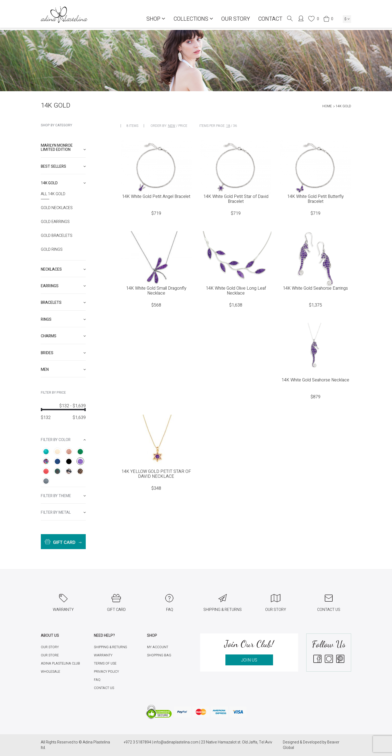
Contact (270, 19)
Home (327, 106)
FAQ (97, 679)
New (171, 125)
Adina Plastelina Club (60, 663)
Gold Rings (52, 249)
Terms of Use (105, 663)
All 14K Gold (53, 194)
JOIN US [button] (249, 660)
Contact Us (104, 687)
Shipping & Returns (110, 647)
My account (157, 647)
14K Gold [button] (63, 183)
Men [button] (63, 369)
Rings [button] (63, 319)
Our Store (50, 655)
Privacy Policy (106, 671)
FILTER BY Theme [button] (63, 496)
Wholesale (50, 671)
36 (235, 125)
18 (228, 125)
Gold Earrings (55, 222)
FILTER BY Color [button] (63, 440)
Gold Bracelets (56, 235)
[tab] (63, 147)
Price (182, 125)
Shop (155, 19)
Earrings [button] (63, 286)
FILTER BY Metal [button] (63, 512)
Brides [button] (63, 353)
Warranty (103, 655)
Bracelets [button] (63, 302)
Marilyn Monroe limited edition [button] (63, 147)
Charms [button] (63, 336)
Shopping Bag (159, 655)
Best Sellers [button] (63, 166)
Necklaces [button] (63, 269)
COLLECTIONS (193, 19)
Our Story (235, 19)
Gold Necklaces (57, 208)
